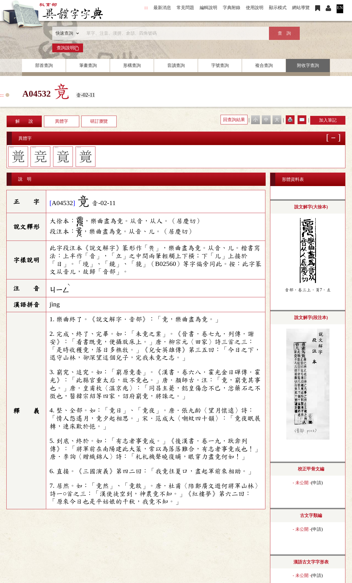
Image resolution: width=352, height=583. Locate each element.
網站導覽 (301, 7)
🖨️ (290, 119)
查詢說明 (68, 47)
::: (146, 7)
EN (340, 7)
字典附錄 (231, 7)
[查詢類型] (66, 33)
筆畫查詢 (88, 65)
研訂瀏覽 (99, 121)
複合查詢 (264, 65)
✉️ (302, 119)
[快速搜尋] (174, 33)
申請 (316, 482)
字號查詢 (220, 65)
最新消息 (162, 7)
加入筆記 (328, 120)
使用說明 (254, 7)
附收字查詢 (308, 65)
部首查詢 (44, 65)
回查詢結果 (234, 119)
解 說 (24, 121)
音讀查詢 (176, 65)
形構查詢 (132, 65)
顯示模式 (278, 7)
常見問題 (185, 7)
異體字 (61, 121)
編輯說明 (208, 7)
